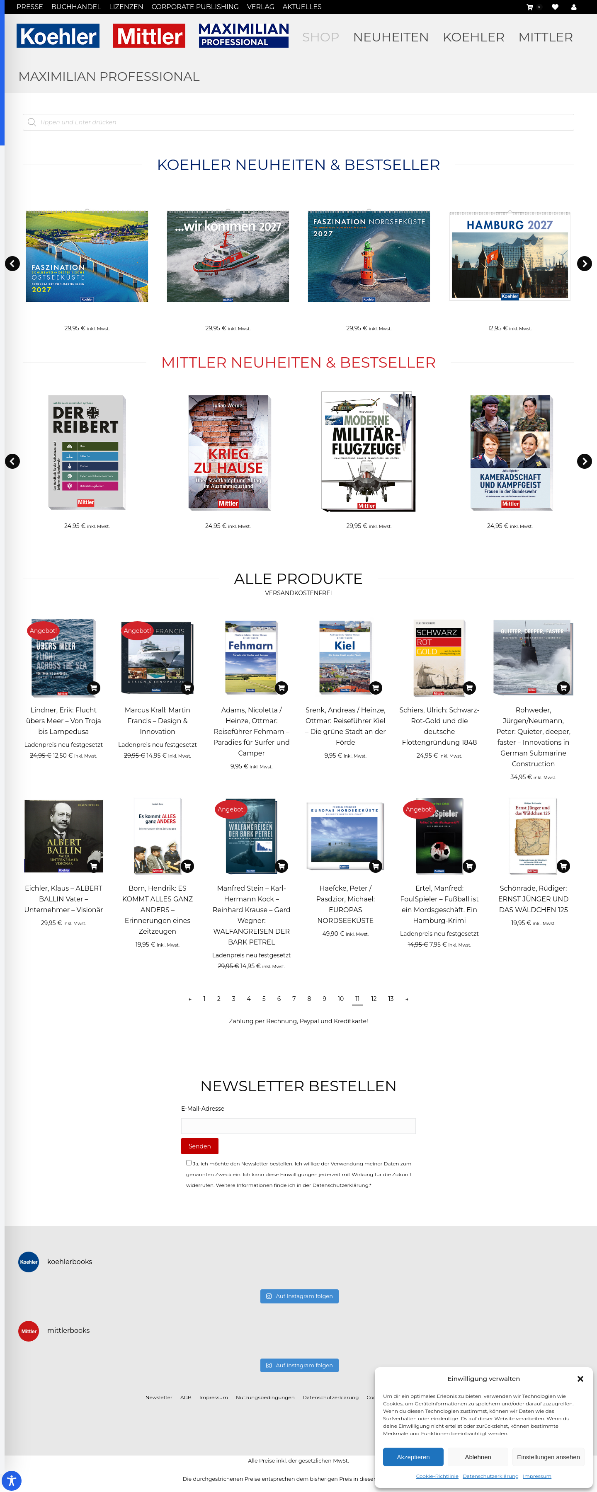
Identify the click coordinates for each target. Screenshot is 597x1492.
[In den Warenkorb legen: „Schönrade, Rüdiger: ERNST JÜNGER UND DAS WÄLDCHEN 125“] (563, 866)
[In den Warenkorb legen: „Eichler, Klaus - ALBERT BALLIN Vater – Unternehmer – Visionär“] (93, 866)
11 (357, 999)
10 (341, 999)
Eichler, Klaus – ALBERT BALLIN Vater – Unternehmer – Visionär (63, 899)
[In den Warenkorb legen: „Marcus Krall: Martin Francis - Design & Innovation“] (187, 688)
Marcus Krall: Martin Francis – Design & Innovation (157, 721)
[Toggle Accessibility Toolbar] (11, 1481)
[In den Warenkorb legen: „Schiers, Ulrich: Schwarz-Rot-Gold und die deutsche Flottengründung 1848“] (469, 688)
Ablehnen (478, 1457)
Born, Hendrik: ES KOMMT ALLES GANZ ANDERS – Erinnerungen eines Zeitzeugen (157, 909)
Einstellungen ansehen (548, 1457)
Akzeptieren (413, 1457)
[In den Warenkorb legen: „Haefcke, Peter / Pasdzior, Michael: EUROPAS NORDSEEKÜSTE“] (375, 866)
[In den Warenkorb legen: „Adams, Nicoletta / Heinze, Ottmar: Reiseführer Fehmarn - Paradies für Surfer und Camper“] (281, 688)
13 (390, 999)
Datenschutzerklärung (491, 1476)
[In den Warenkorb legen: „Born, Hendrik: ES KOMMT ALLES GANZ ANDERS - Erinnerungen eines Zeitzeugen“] (187, 866)
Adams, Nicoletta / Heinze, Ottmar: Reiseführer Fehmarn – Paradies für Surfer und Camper (251, 731)
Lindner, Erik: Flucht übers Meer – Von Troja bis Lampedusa (63, 721)
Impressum (537, 1476)
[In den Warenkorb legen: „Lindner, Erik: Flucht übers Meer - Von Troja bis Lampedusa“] (93, 688)
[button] (580, 1379)
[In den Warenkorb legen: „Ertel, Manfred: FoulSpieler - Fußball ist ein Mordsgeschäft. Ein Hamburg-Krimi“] (469, 866)
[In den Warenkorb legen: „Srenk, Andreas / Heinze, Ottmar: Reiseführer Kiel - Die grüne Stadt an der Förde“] (375, 688)
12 (373, 999)
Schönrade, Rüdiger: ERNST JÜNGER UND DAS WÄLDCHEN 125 (533, 899)
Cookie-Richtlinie (437, 1476)
